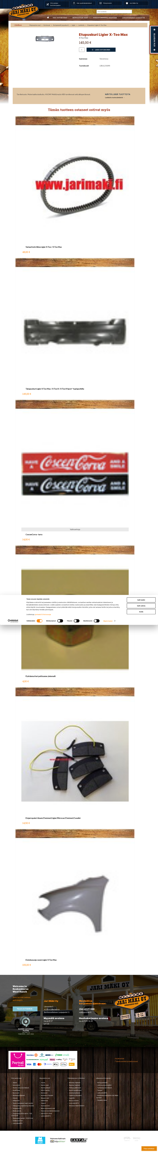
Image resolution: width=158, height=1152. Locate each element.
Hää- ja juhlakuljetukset (84, 3)
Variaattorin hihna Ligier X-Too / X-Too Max (44, 247)
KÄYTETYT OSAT (46, 1113)
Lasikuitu (81, 25)
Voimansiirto (17, 1108)
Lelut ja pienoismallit (104, 1085)
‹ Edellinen (18, 25)
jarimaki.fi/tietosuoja (43, 1141)
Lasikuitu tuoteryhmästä (114, 97)
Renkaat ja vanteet (19, 1095)
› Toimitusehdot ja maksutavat (126, 1061)
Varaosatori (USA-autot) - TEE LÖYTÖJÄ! (21, 1115)
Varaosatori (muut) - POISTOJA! (23, 1118)
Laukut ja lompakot (75, 1095)
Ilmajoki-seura (102, 1100)
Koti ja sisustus (74, 1100)
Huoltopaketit (45, 1088)
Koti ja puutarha (102, 1082)
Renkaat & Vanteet (47, 1095)
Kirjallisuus (16, 1090)
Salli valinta (141, 1133)
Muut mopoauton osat (48, 1108)
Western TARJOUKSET (76, 1106)
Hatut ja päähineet (75, 1088)
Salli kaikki (141, 1127)
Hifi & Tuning (45, 1090)
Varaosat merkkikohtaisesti (50, 1111)
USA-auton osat (60, 18)
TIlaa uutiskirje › (25, 1009)
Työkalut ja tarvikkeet (104, 1088)
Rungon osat (45, 1098)
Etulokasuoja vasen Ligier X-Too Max (41, 960)
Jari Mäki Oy (134, 3)
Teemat (99, 1090)
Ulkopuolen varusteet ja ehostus (23, 1106)
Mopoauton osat (80, 18)
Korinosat (46, 25)
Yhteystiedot (107, 3)
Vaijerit (43, 1103)
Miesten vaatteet (74, 1082)
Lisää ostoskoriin (101, 50)
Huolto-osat (45, 1085)
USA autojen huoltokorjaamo (55, 4)
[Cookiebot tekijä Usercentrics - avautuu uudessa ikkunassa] (13, 1148)
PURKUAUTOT (18, 1121)
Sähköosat (16, 1100)
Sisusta (15, 1098)
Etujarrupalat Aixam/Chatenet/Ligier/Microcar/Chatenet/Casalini (53, 818)
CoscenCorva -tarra (34, 534)
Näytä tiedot (108, 1148)
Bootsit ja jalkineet (75, 1090)
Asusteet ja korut (74, 1093)
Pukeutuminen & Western (76, 1078)
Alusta (15, 1082)
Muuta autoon (17, 1111)
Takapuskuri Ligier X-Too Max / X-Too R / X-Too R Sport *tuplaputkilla (55, 389)
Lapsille (72, 1098)
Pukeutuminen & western (105, 18)
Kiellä (141, 1139)
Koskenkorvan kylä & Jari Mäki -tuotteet (107, 1096)
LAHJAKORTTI (46, 1116)
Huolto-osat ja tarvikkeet (21, 1088)
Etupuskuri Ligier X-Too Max (97, 25)
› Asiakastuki (119, 1058)
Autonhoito (16, 1085)
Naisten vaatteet (74, 1085)
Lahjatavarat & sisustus (133, 18)
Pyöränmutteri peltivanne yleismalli (41, 676)
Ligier (73, 25)
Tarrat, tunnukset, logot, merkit (23, 1103)
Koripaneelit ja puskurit (61, 25)
